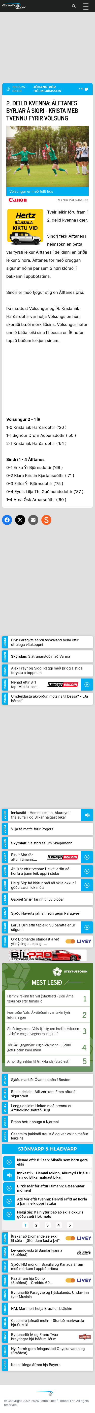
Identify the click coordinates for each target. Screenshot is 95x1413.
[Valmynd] (86, 6)
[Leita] (74, 6)
